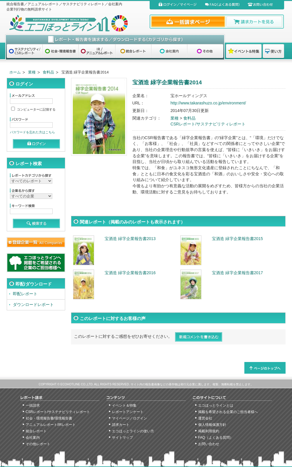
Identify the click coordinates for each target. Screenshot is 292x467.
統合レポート (36, 431)
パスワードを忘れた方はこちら (32, 132)
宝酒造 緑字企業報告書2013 (130, 239)
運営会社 (205, 418)
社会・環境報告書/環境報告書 (49, 418)
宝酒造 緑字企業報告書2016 (130, 273)
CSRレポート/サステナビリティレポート (208, 124)
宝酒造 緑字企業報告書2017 (237, 273)
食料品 (48, 72)
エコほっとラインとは (215, 405)
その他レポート (38, 444)
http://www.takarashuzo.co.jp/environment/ (208, 103)
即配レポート (25, 294)
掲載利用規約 (208, 431)
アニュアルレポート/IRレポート (51, 425)
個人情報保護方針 (212, 425)
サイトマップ (122, 437)
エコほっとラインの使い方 (133, 431)
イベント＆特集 (124, 405)
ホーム (15, 72)
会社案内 (33, 437)
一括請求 (33, 405)
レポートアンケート (128, 412)
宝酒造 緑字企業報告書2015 (237, 239)
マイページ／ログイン (129, 418)
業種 (32, 72)
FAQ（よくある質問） (215, 437)
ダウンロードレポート (33, 304)
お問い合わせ (208, 444)
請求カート (120, 425)
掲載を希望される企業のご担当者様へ (228, 412)
